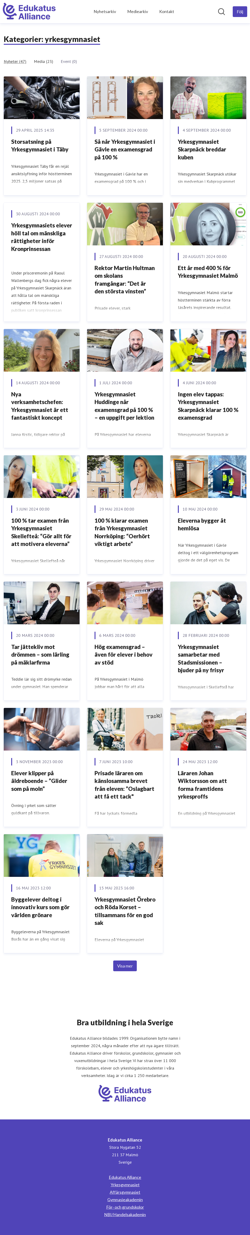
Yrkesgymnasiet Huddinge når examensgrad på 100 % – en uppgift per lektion (124, 406)
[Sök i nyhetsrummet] (221, 11)
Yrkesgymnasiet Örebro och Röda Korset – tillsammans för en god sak (125, 911)
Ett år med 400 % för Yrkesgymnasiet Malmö (208, 271)
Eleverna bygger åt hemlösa (202, 524)
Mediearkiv (137, 11)
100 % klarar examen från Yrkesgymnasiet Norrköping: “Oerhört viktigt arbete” (122, 532)
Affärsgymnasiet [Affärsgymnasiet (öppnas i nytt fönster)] (125, 1192)
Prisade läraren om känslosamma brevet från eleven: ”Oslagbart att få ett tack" (124, 785)
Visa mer (125, 965)
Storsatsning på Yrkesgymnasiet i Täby (39, 145)
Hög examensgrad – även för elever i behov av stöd (123, 654)
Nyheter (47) (15, 61)
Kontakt (166, 11)
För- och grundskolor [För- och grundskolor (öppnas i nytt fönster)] (125, 1207)
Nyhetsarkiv (105, 11)
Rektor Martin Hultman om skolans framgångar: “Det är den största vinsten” (125, 279)
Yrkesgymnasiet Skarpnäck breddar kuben (202, 149)
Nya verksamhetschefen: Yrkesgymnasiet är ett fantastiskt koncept (39, 406)
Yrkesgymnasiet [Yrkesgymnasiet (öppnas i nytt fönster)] (125, 1184)
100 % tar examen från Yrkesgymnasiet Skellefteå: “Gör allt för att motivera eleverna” (41, 532)
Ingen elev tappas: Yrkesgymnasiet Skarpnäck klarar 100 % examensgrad (208, 406)
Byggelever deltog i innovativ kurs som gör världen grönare (40, 907)
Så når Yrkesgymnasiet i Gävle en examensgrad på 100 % (125, 149)
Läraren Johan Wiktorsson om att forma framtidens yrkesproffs (202, 785)
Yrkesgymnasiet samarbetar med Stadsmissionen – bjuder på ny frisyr (201, 658)
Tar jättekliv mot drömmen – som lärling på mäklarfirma (40, 654)
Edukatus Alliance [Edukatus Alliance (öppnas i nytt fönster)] (125, 1177)
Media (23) (43, 61)
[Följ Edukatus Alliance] (240, 11)
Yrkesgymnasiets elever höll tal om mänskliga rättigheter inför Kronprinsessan (41, 237)
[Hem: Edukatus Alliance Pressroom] (29, 12)
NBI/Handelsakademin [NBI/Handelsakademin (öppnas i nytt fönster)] (125, 1214)
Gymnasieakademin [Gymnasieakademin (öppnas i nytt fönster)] (125, 1199)
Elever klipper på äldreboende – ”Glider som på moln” (39, 781)
